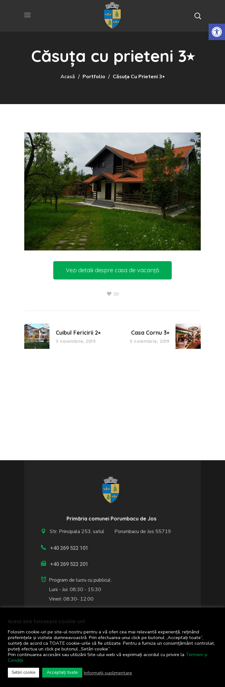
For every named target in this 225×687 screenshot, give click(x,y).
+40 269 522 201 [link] (69, 564)
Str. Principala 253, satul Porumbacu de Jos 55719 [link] (109, 531)
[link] (217, 32)
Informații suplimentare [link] (108, 673)
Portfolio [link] (94, 76)
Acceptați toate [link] (62, 672)
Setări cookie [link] (23, 672)
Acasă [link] (68, 76)
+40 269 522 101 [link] (69, 548)
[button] (197, 16)
